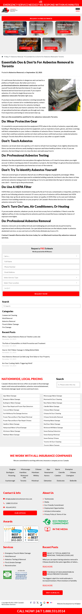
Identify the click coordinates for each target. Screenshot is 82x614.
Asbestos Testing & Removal (15, 559)
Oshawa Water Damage (51, 410)
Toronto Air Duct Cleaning (52, 442)
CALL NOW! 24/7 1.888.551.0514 (41, 611)
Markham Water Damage (11, 435)
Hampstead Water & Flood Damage (14, 427)
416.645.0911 (9, 508)
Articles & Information (53, 511)
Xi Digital (77, 604)
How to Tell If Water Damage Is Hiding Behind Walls (41, 351)
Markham (35, 472)
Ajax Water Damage (9, 396)
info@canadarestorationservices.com (17, 499)
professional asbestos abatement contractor (20, 85)
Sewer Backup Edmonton (52, 431)
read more (48, 566)
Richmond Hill (24, 476)
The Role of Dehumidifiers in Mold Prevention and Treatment (41, 344)
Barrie (57, 469)
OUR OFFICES (19, 513)
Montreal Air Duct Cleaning (53, 399)
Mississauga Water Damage (53, 396)
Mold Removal (7, 318)
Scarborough (10, 481)
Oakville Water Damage (51, 406)
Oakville (62, 472)
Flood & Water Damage (10, 324)
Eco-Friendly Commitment (54, 505)
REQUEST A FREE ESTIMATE (41, 18)
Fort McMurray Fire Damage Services (15, 413)
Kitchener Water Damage (11, 431)
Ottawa (73, 472)
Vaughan (12, 469)
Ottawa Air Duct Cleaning (52, 413)
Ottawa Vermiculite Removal (53, 417)
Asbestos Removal (16, 72)
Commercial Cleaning (9, 315)
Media (47, 502)
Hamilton (22, 472)
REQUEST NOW (41, 294)
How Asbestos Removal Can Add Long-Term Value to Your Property (41, 358)
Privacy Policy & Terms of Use (55, 514)
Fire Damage (6, 327)
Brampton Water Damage (11, 399)
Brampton (69, 469)
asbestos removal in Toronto (13, 96)
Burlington (10, 472)
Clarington (70, 475)
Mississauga (25, 469)
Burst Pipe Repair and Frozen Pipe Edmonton (18, 406)
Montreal (35, 481)
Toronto (23, 481)
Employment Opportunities (54, 508)
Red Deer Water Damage (52, 424)
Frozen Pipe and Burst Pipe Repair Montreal (17, 417)
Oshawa (38, 469)
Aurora (46, 475)
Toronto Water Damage (51, 445)
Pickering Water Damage (52, 420)
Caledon (58, 475)
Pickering (11, 475)
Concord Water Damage (11, 410)
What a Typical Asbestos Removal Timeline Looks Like (41, 338)
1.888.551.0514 (10, 503)
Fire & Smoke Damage (13, 562)
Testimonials (49, 499)
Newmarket (48, 472)
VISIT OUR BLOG (52, 593)
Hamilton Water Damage (11, 424)
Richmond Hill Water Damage (53, 427)
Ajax (48, 469)
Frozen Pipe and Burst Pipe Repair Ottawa (17, 420)
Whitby (36, 475)
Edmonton (47, 481)
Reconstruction (10, 565)
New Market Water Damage (53, 403)
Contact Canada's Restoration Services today (20, 235)
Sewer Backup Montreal (52, 435)
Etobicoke (60, 481)
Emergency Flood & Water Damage (17, 553)
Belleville (73, 481)
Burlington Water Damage (11, 403)
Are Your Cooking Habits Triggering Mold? (41, 364)
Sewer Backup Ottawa (51, 438)
